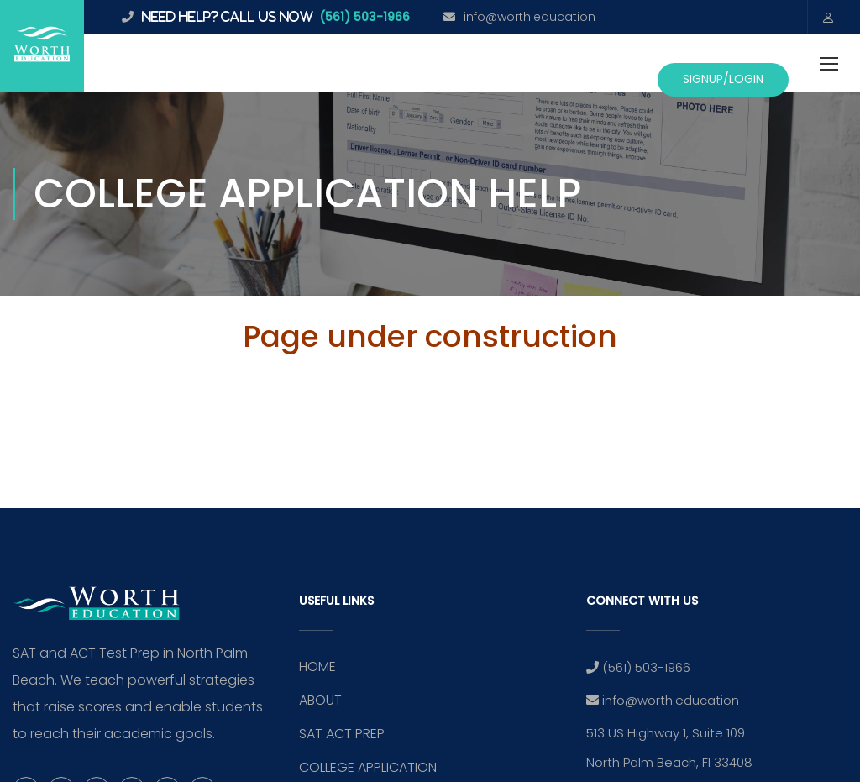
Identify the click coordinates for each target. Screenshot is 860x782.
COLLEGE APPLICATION (368, 767)
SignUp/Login (723, 79)
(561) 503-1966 (364, 16)
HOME (317, 666)
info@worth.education (529, 16)
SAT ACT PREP (342, 733)
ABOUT (320, 700)
